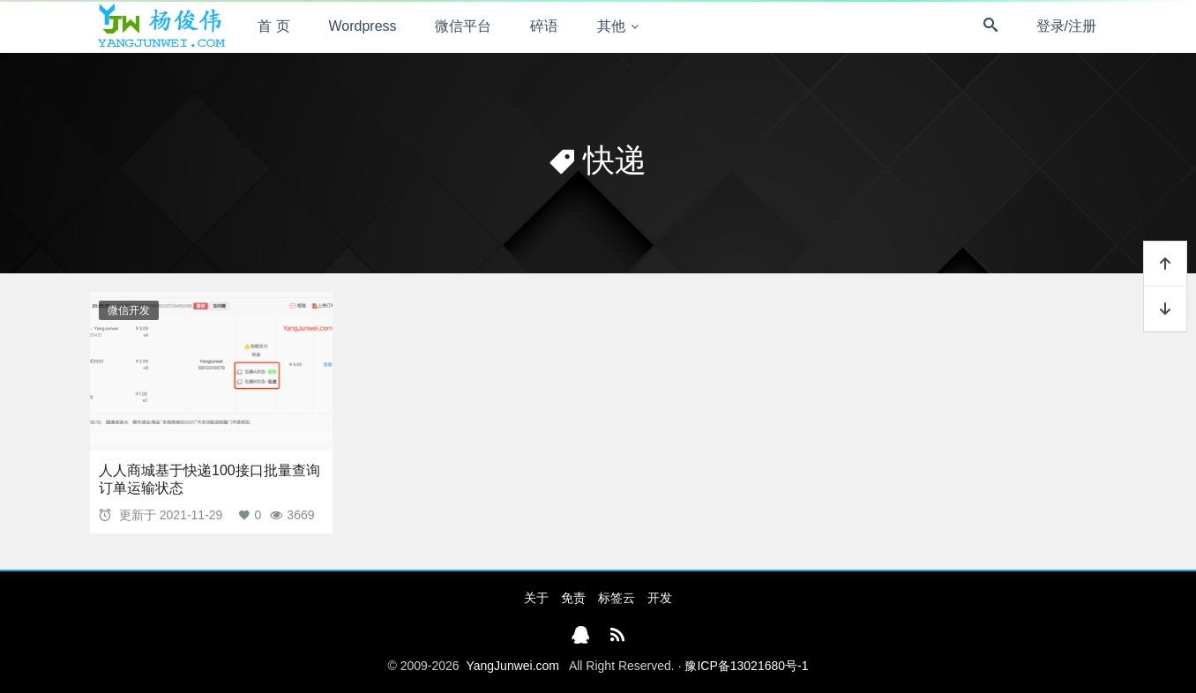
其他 (611, 26)
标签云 (616, 598)
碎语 (544, 26)
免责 (573, 598)
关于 (536, 598)
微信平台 (463, 26)
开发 (659, 598)
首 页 (273, 26)
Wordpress (363, 26)
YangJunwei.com (512, 666)
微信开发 (129, 310)
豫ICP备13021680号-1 (746, 666)
